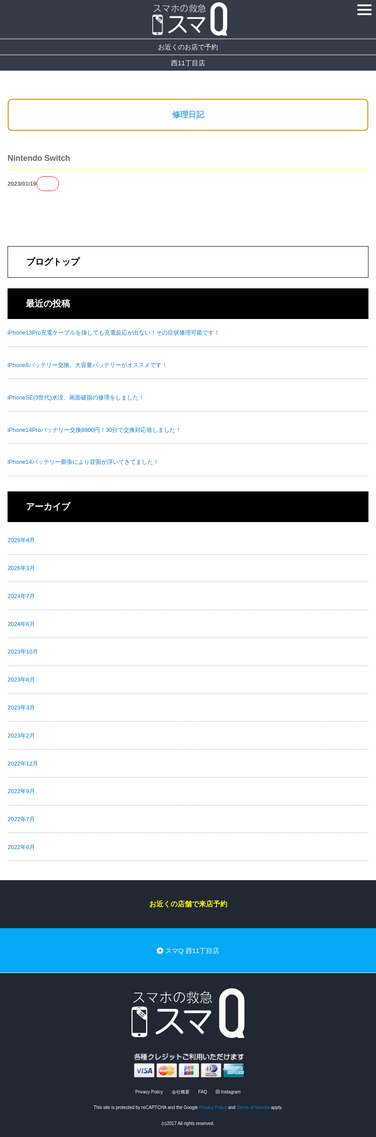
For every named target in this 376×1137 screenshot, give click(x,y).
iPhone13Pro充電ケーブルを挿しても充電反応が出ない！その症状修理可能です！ (114, 332)
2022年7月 (21, 819)
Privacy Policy (149, 1091)
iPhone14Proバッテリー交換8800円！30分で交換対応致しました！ (95, 430)
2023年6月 (21, 679)
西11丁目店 (188, 63)
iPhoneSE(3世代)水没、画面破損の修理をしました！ (76, 397)
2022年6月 (21, 847)
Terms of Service (253, 1107)
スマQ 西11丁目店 (188, 950)
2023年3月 (21, 707)
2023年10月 (23, 651)
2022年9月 (21, 791)
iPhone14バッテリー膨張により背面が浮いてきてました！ (83, 462)
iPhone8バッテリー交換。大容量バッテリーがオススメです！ (87, 365)
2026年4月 (21, 540)
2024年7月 (21, 596)
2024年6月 (21, 624)
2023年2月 (21, 735)
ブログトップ (52, 262)
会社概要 (181, 1091)
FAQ (202, 1091)
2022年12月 (23, 763)
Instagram (228, 1091)
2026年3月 (21, 568)
